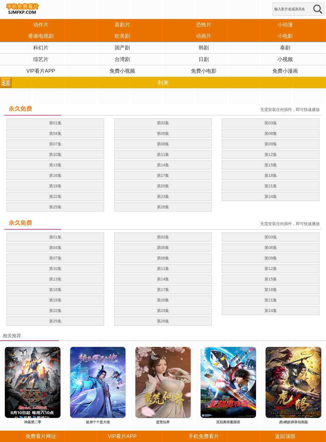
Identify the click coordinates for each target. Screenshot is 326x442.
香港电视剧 (41, 36)
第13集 (55, 165)
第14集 (163, 165)
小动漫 (285, 25)
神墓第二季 (32, 422)
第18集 (270, 175)
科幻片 (41, 48)
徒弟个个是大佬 (98, 422)
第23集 (163, 196)
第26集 (163, 207)
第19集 (55, 186)
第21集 (270, 186)
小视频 (285, 59)
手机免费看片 (203, 436)
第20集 (163, 186)
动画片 (203, 36)
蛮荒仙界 (163, 422)
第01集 (55, 123)
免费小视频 (122, 71)
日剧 (204, 59)
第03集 (270, 123)
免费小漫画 (285, 71)
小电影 (285, 36)
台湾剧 (122, 59)
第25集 (55, 207)
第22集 (55, 196)
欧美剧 (122, 36)
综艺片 (41, 59)
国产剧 (122, 48)
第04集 (55, 133)
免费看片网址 (41, 436)
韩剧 (204, 48)
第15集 (270, 165)
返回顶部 (285, 436)
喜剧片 (122, 25)
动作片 (41, 25)
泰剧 (285, 48)
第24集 (270, 196)
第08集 (163, 144)
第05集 (163, 133)
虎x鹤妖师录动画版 (293, 422)
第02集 (163, 123)
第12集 (270, 154)
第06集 (270, 133)
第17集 (163, 175)
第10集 (55, 154)
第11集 (163, 154)
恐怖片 (203, 25)
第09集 (270, 144)
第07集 (55, 144)
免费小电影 (203, 71)
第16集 (55, 175)
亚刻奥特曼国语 (228, 422)
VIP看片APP (40, 71)
